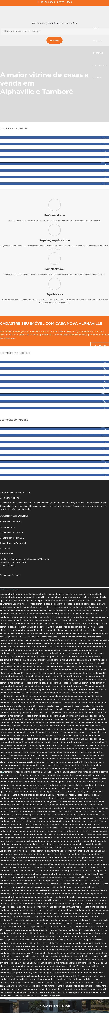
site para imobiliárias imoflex (54, 1006)
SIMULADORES (100, 65)
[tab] (54, 589)
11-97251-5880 (45, 2)
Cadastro (100, 345)
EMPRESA (97, 41)
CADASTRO (98, 53)
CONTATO (97, 78)
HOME (96, 28)
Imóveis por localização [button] (9, 589)
